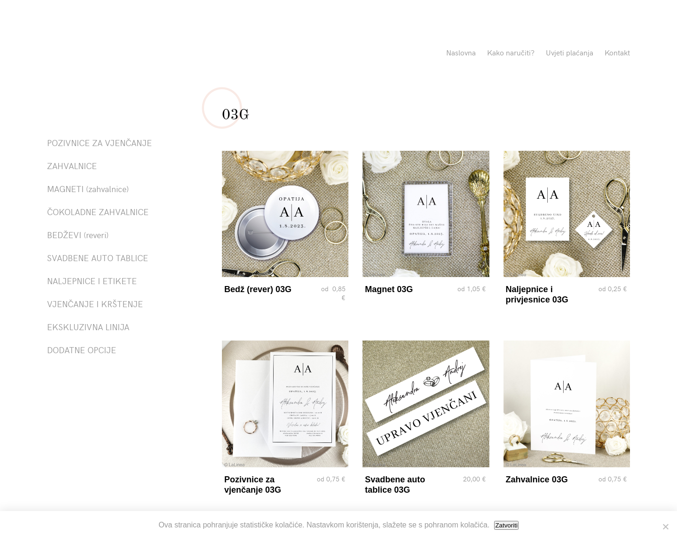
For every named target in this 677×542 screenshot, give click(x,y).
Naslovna (461, 52)
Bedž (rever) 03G (257, 289)
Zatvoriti (506, 525)
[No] (665, 526)
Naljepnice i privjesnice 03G (537, 294)
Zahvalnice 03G (537, 479)
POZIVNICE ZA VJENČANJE (99, 142)
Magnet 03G (389, 289)
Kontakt (617, 52)
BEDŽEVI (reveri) (78, 234)
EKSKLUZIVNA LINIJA (88, 327)
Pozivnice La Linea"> (137, 54)
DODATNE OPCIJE (81, 350)
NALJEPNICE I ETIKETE (92, 280)
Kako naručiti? (511, 52)
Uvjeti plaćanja (569, 52)
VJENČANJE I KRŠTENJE (95, 304)
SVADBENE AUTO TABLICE (97, 257)
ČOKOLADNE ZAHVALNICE (98, 211)
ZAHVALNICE (72, 165)
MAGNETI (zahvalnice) (88, 188)
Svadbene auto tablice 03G (395, 485)
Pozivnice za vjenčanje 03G (252, 485)
